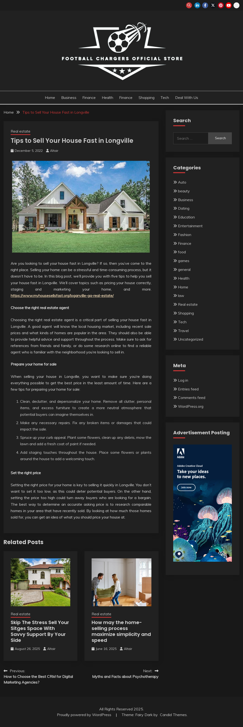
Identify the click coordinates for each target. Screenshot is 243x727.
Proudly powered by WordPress (84, 714)
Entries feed (188, 389)
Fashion (184, 234)
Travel (183, 330)
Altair (54, 150)
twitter (213, 5)
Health (107, 97)
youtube (229, 5)
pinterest (221, 5)
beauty (184, 191)
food (182, 252)
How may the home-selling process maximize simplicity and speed (121, 631)
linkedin (197, 5)
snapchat (236, 5)
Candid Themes (173, 714)
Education (186, 217)
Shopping (146, 97)
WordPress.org (190, 406)
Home (50, 97)
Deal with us (186, 97)
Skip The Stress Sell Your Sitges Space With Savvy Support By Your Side (40, 631)
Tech (164, 97)
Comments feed (191, 397)
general (184, 269)
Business (68, 97)
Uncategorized (190, 339)
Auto (182, 182)
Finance (89, 97)
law (181, 295)
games (183, 260)
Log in (183, 380)
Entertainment (190, 225)
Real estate (20, 131)
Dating (183, 208)
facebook (205, 5)
